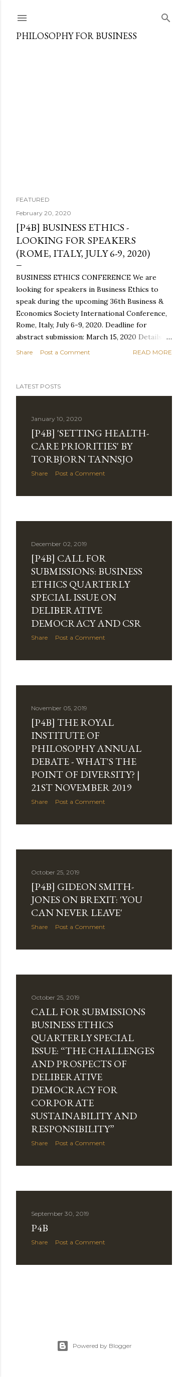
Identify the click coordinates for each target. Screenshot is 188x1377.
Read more (152, 352)
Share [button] (24, 352)
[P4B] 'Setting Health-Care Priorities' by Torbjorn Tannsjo (90, 446)
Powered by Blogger (94, 1346)
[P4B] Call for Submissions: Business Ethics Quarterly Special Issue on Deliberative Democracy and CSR (86, 591)
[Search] (166, 16)
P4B (39, 1227)
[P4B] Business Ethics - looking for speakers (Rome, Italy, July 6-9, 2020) (83, 240)
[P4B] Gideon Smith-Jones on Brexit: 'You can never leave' (86, 899)
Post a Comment (65, 352)
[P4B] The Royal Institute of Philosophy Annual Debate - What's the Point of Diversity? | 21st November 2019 (86, 755)
